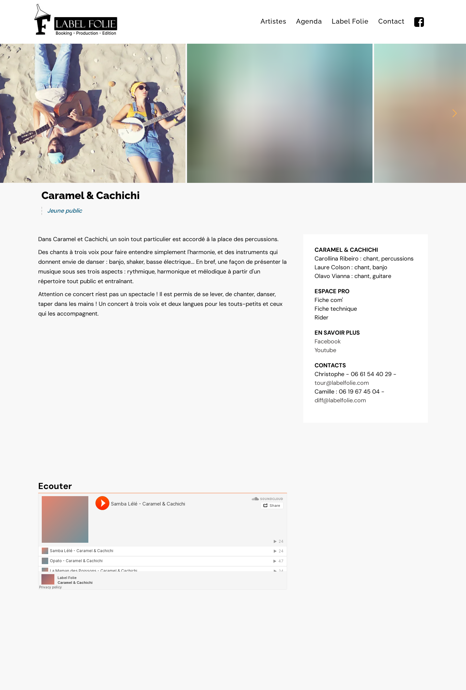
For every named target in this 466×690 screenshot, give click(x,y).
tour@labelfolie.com (342, 383)
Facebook (328, 341)
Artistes (273, 21)
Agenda (309, 21)
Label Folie (350, 21)
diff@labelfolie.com (340, 400)
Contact (391, 21)
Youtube (325, 350)
